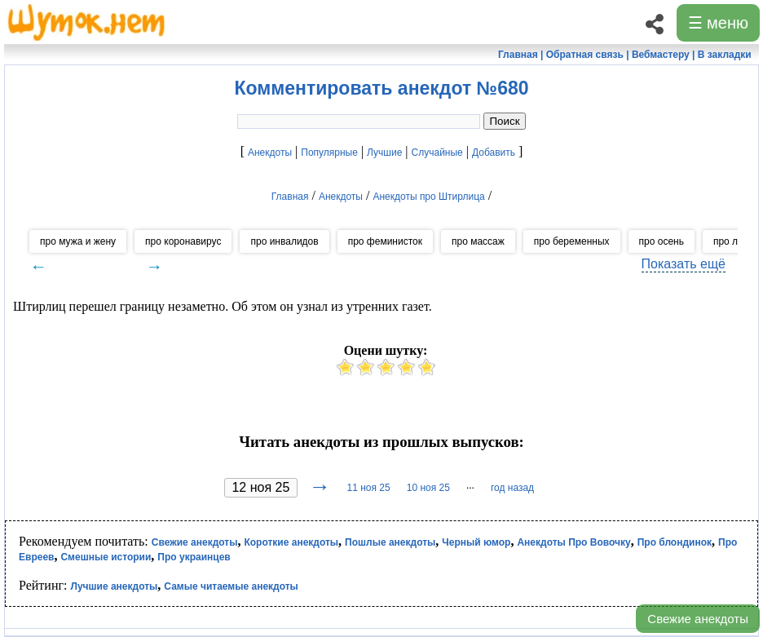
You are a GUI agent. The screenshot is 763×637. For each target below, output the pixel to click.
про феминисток (385, 241)
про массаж (478, 241)
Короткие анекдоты (291, 542)
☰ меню (718, 23)
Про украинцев (193, 557)
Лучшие (384, 152)
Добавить (493, 152)
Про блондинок (674, 542)
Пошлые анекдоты (390, 542)
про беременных (572, 241)
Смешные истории (105, 557)
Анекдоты (270, 152)
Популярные (329, 152)
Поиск (505, 121)
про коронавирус (183, 241)
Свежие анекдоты (697, 619)
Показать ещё (684, 264)
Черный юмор (476, 542)
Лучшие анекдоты (113, 586)
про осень (661, 241)
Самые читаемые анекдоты (231, 586)
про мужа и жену (78, 241)
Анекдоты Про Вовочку (573, 542)
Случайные (437, 152)
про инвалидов (284, 241)
